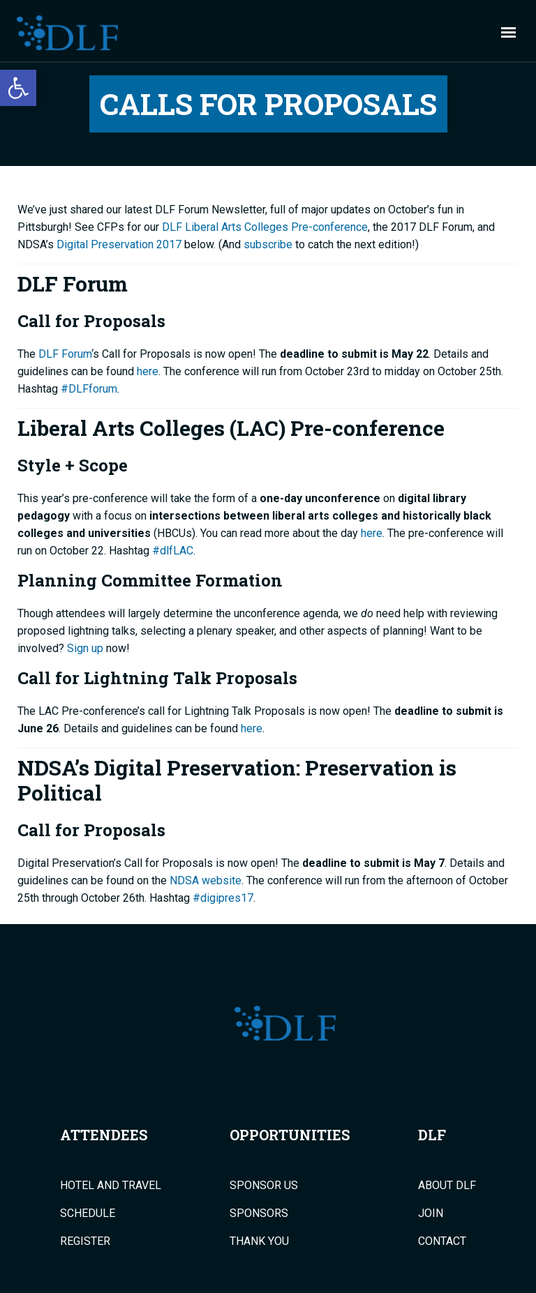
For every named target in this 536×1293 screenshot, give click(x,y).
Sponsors (259, 1213)
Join (430, 1213)
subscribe (268, 244)
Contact (442, 1241)
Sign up (85, 648)
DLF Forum (64, 354)
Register (85, 1241)
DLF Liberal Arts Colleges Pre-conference (265, 227)
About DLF (447, 1185)
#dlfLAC (172, 550)
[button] (18, 88)
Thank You (259, 1241)
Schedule (87, 1213)
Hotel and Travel (110, 1185)
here (147, 371)
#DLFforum (89, 388)
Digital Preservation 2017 (119, 244)
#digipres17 (223, 898)
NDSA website (205, 880)
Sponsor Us (264, 1185)
